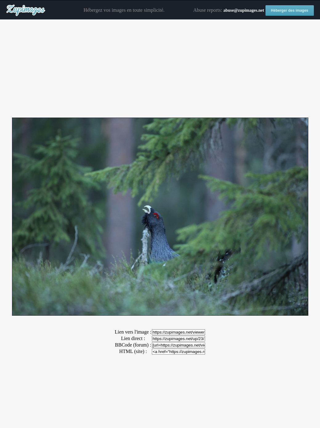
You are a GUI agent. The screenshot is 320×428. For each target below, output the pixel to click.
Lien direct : (133, 338)
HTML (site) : (133, 351)
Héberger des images (289, 10)
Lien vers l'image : (133, 332)
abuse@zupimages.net (243, 10)
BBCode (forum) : (133, 344)
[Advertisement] (160, 69)
